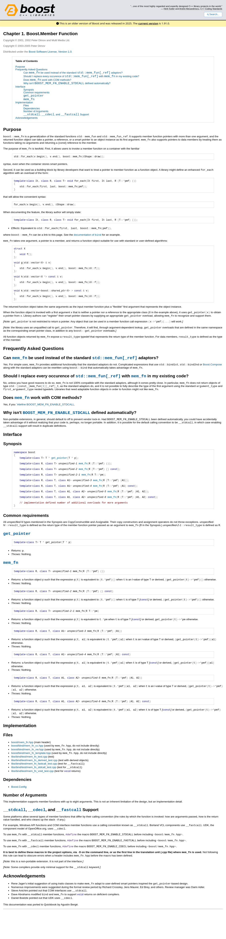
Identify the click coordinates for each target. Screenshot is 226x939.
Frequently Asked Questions (31, 69)
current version (148, 23)
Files (26, 105)
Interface (20, 86)
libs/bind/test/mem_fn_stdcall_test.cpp (33, 796)
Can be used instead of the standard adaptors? (73, 73)
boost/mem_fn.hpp (22, 771)
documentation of (87, 238)
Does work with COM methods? (47, 80)
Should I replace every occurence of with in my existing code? (81, 76)
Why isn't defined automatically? (66, 83)
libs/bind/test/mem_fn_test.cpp (29, 785)
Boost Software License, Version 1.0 (50, 51)
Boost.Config (18, 815)
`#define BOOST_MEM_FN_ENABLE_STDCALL (45, 418)
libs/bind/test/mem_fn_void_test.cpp (32, 799)
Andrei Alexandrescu (189, 9)
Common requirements (36, 92)
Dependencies (31, 108)
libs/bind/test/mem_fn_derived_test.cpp (34, 789)
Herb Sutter (169, 9)
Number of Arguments (35, 111)
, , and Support (56, 114)
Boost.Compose (212, 378)
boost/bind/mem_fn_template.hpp (31, 782)
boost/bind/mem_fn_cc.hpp (27, 775)
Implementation (24, 102)
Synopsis (28, 89)
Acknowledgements (26, 117)
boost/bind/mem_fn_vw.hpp (27, 778)
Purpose (20, 66)
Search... (213, 14)
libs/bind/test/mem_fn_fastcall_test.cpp (34, 792)
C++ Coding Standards (211, 9)
